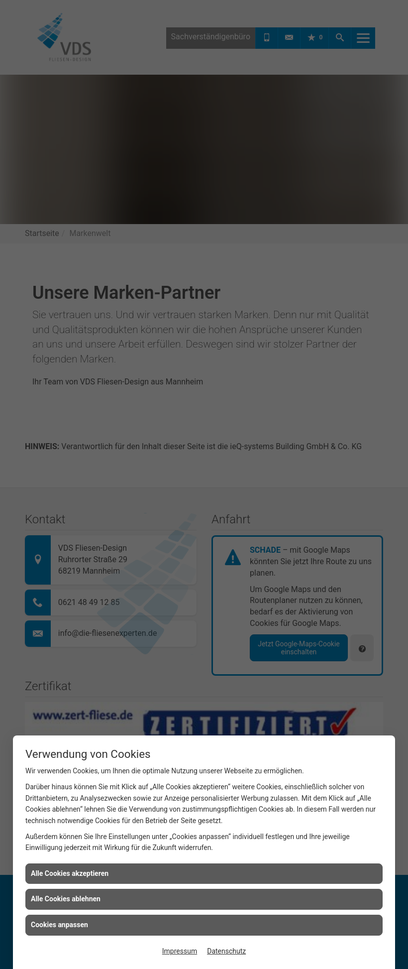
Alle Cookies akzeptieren (69, 873)
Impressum (179, 951)
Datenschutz (226, 951)
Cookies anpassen (59, 925)
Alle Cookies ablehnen (66, 899)
